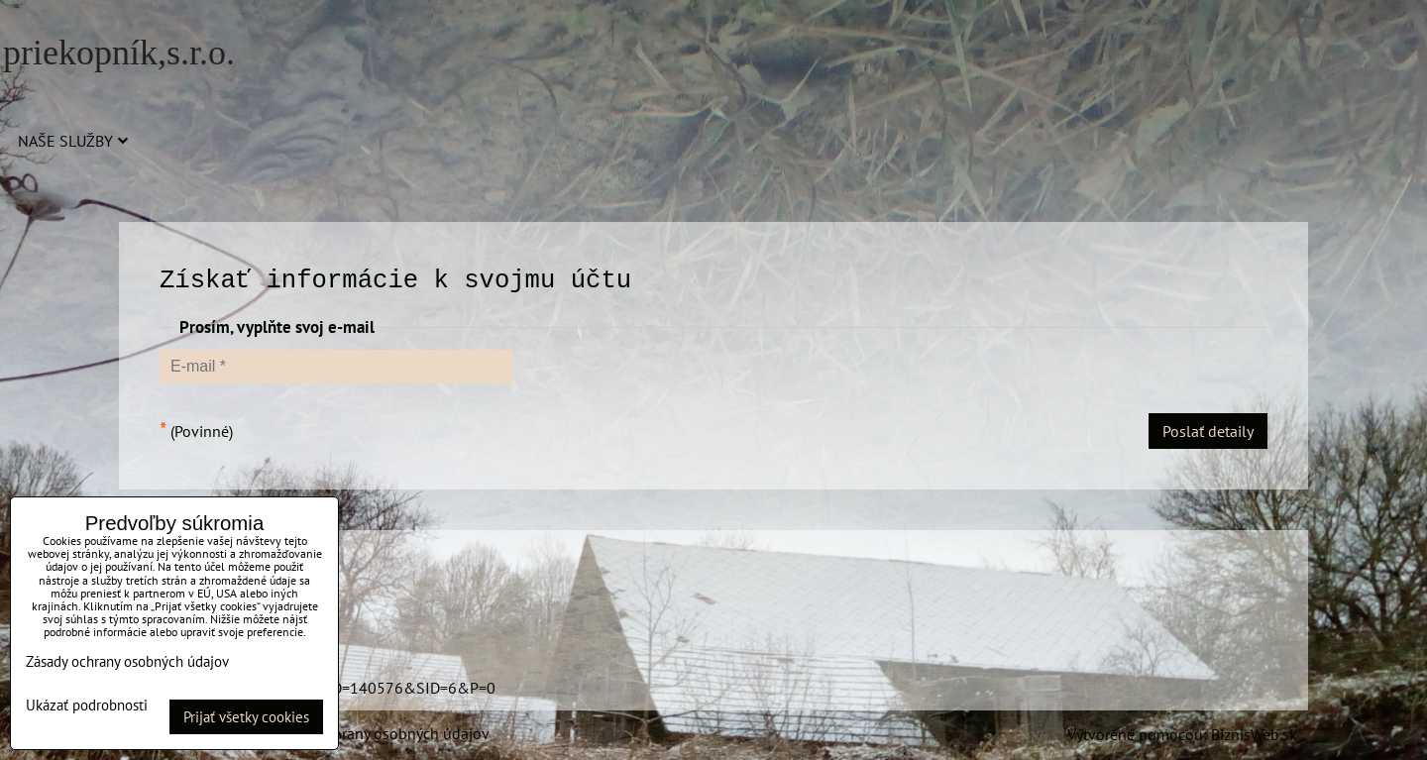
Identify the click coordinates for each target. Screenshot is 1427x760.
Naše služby (73, 141)
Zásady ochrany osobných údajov (378, 733)
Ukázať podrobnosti (87, 706)
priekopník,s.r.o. (119, 52)
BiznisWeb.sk (1254, 734)
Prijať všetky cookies (246, 716)
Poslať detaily (1208, 431)
